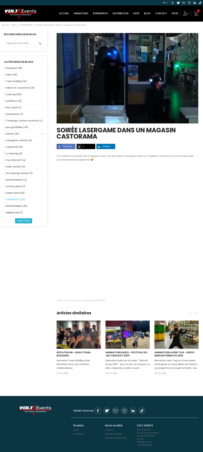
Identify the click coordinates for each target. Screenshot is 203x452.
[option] (78, 349)
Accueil (65, 13)
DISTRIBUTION (121, 13)
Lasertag (86, 299)
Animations (82, 13)
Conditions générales (116, 437)
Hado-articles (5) (15, 166)
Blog (148, 13)
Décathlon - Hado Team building (73, 353)
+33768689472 (144, 444)
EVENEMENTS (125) (15, 198)
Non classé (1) (13, 106)
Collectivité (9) (14, 146)
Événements (101, 13)
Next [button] (196, 312)
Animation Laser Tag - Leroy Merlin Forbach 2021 (174, 353)
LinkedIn (103, 145)
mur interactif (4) (16, 159)
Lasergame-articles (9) (19, 139)
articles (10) (12, 133)
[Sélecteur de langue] (165, 2)
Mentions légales (113, 433)
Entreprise (75, 299)
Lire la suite (63, 372)
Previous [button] (191, 312)
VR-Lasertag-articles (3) (19, 172)
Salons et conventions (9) (20, 87)
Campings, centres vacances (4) (24, 120)
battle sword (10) (15, 192)
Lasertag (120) (14, 93)
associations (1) (14, 113)
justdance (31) (14, 100)
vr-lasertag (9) (14, 152)
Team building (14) (16, 80)
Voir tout (23, 220)
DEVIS (176, 13)
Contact (162, 13)
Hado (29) (11, 74)
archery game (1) (15, 185)
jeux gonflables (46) (17, 126)
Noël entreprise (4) (16, 179)
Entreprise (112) (14, 67)
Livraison (109, 429)
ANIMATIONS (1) (14, 212)
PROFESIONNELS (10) (16, 205)
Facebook (64, 145)
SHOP (137, 13)
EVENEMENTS (99, 299)
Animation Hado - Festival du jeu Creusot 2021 (126, 353)
